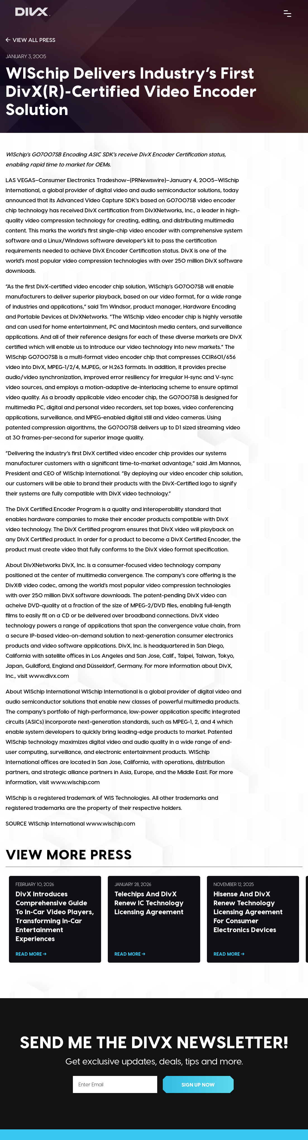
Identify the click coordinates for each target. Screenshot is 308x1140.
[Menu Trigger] (288, 13)
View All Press (30, 40)
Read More (55, 919)
